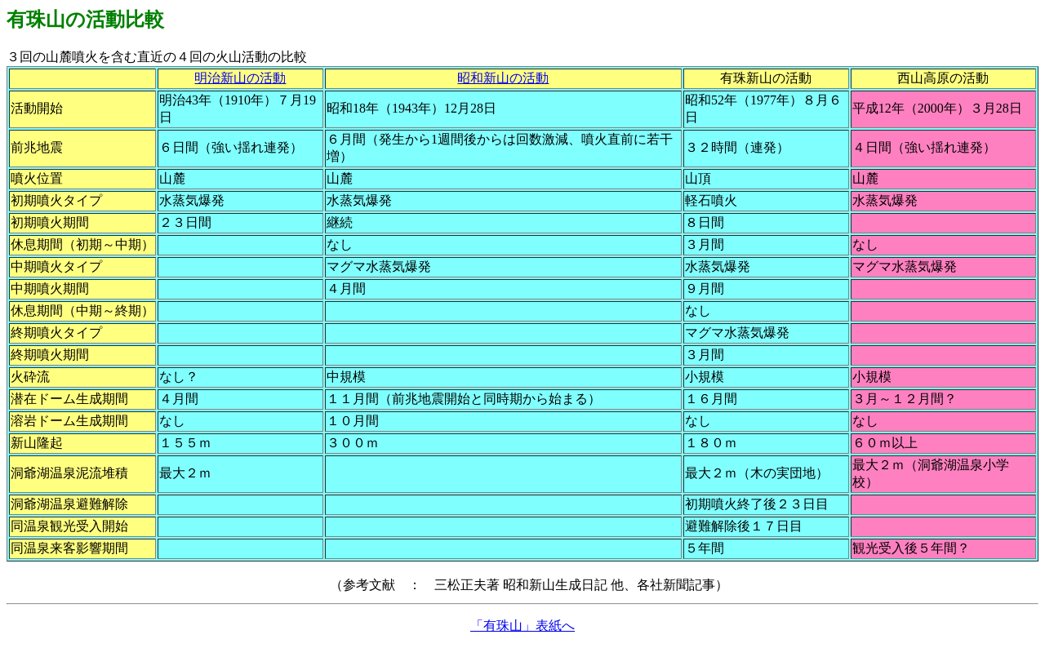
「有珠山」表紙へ (522, 625)
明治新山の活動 (240, 78)
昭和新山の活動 (503, 78)
